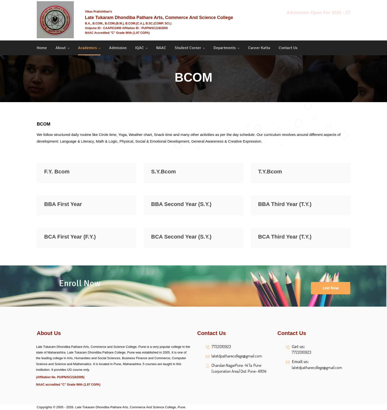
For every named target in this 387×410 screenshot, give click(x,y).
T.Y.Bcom (270, 171)
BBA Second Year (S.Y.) (181, 204)
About (61, 47)
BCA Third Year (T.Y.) (284, 237)
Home (42, 47)
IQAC (139, 47)
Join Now (330, 288)
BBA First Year (63, 204)
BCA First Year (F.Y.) (70, 237)
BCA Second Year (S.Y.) (181, 237)
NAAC (161, 47)
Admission (118, 47)
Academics (87, 47)
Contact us (288, 47)
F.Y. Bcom (57, 171)
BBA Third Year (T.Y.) (284, 204)
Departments (224, 47)
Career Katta (259, 47)
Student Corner (188, 47)
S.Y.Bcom (163, 171)
